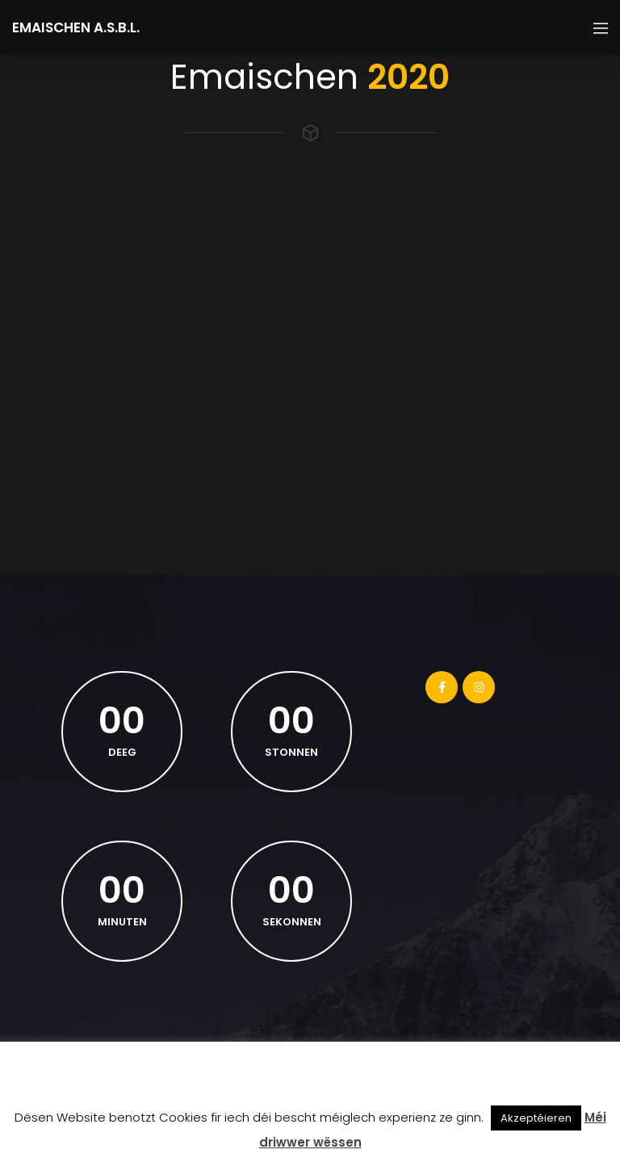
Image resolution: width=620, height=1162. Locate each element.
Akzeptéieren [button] (536, 1118)
